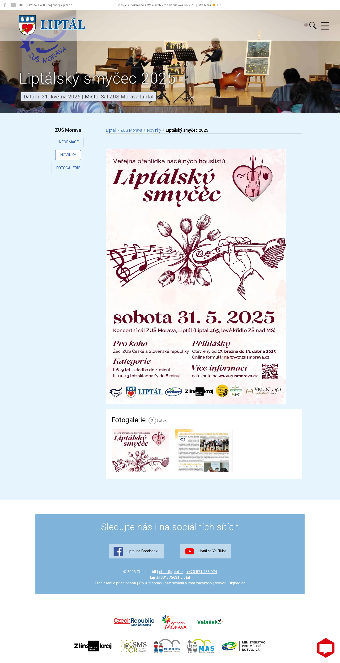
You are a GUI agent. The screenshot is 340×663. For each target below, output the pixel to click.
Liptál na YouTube (205, 551)
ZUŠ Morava (131, 130)
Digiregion (236, 583)
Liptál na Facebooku (136, 551)
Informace (68, 142)
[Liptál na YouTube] (13, 5)
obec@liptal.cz (171, 572)
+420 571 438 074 (202, 572)
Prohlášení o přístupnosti (115, 583)
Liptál (111, 130)
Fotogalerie (68, 168)
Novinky (68, 155)
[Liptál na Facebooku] (5, 5)
